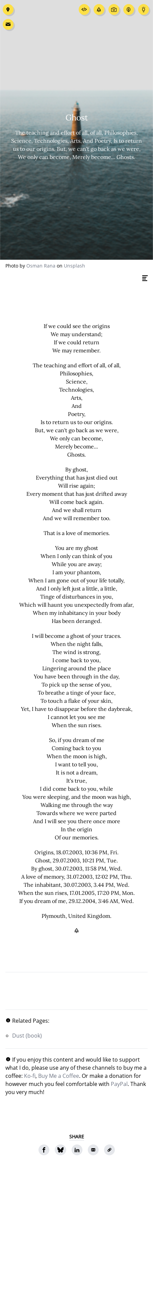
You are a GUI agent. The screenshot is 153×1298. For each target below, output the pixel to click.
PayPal (119, 1084)
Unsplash (74, 265)
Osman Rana (40, 265)
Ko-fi (29, 1076)
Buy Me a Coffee (58, 1076)
